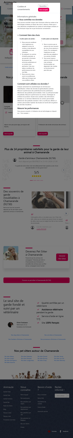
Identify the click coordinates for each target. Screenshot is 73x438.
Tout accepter (43, 10)
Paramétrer (43, 6)
